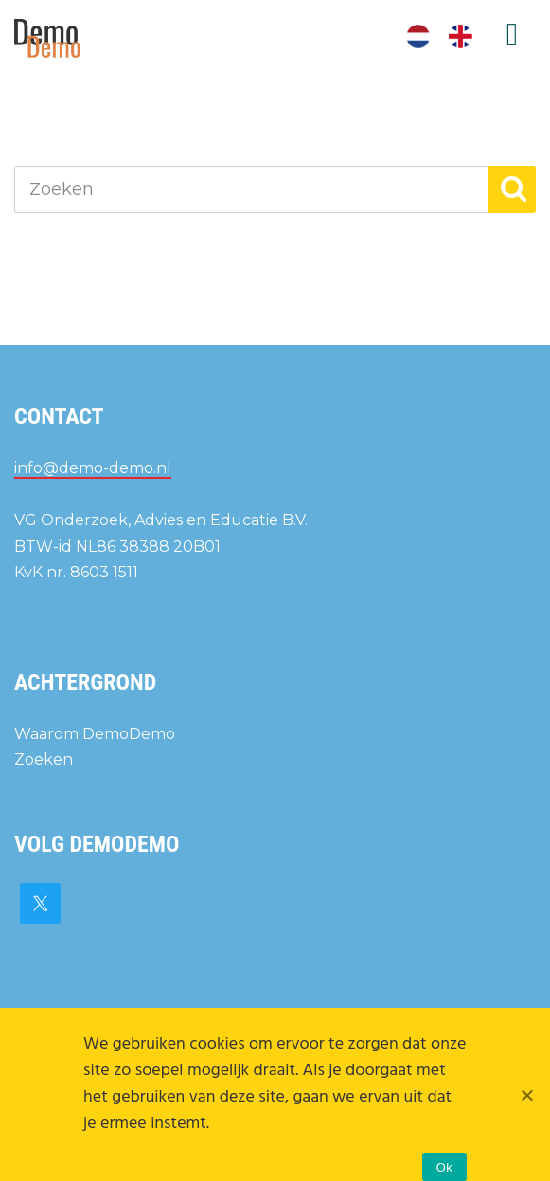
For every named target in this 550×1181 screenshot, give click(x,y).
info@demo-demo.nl (92, 468)
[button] (512, 189)
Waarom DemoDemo (94, 734)
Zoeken (43, 759)
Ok (444, 1167)
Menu (512, 35)
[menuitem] (418, 37)
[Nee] (526, 1094)
